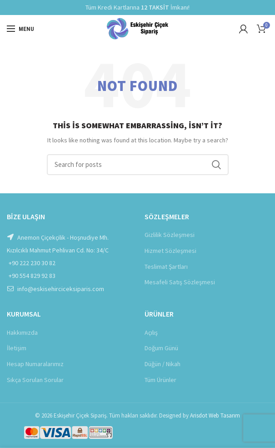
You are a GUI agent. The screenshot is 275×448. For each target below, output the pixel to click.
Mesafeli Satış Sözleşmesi (180, 282)
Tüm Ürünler (160, 380)
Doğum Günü (161, 348)
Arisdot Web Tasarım (215, 415)
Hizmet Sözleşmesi (170, 251)
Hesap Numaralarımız (35, 364)
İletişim (16, 348)
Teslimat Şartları (166, 266)
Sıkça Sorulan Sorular (35, 380)
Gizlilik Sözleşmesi (170, 235)
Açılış (151, 332)
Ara (216, 164)
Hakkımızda (22, 332)
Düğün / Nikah (162, 364)
